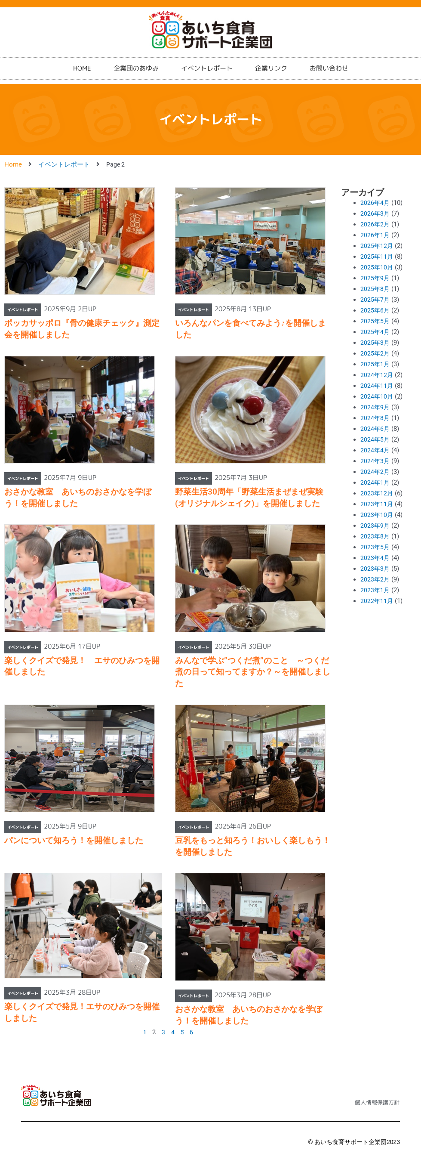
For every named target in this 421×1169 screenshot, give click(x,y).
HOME (82, 62)
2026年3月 (375, 213)
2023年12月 (377, 493)
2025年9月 (375, 278)
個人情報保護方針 (377, 1102)
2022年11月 (377, 601)
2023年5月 (375, 547)
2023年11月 (377, 504)
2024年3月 (375, 461)
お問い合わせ (329, 62)
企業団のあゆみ (136, 62)
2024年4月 (375, 450)
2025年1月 (375, 364)
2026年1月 (375, 235)
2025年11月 (377, 256)
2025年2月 (375, 353)
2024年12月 (377, 375)
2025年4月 (375, 332)
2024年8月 (375, 418)
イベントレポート (207, 62)
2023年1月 (375, 590)
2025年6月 (375, 310)
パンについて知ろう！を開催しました (73, 840)
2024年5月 (375, 439)
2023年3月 (375, 568)
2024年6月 (375, 429)
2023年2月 (375, 579)
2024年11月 (377, 386)
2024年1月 (375, 482)
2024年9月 (375, 407)
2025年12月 (377, 246)
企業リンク (271, 62)
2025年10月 (377, 267)
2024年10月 (377, 396)
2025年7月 (375, 299)
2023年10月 (377, 515)
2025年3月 (375, 342)
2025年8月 (375, 289)
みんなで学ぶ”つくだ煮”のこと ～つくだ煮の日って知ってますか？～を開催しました (252, 672)
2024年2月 (375, 472)
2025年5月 (375, 321)
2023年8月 (375, 536)
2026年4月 (375, 203)
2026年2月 (375, 224)
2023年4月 (375, 558)
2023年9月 (375, 525)
